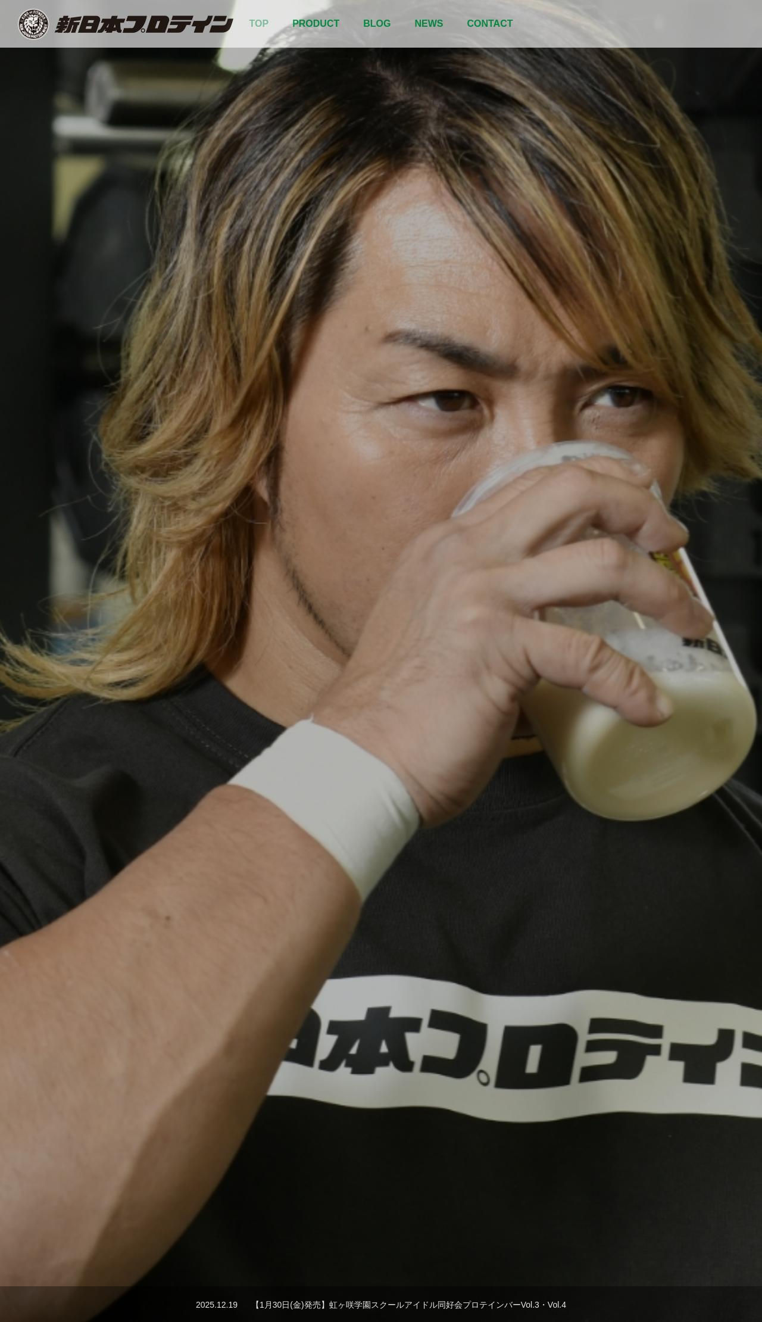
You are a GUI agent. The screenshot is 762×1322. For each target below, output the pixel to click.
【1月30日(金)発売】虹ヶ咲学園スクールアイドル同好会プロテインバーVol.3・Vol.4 (408, 1304)
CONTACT (490, 23)
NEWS (428, 23)
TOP (259, 23)
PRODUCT (315, 23)
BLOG (377, 23)
